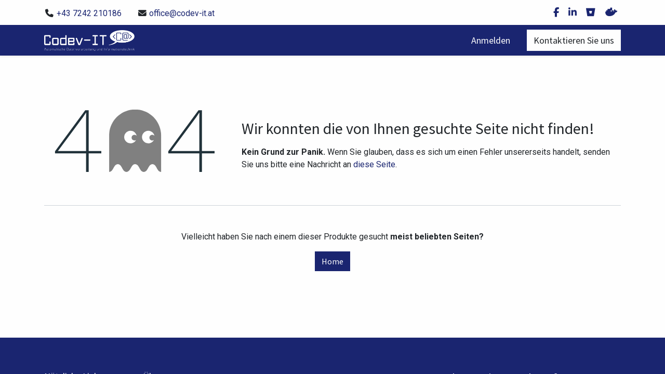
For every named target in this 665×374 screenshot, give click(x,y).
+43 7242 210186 (89, 13)
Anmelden (490, 40)
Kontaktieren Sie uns (574, 40)
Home (332, 261)
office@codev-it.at (182, 13)
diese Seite (374, 164)
